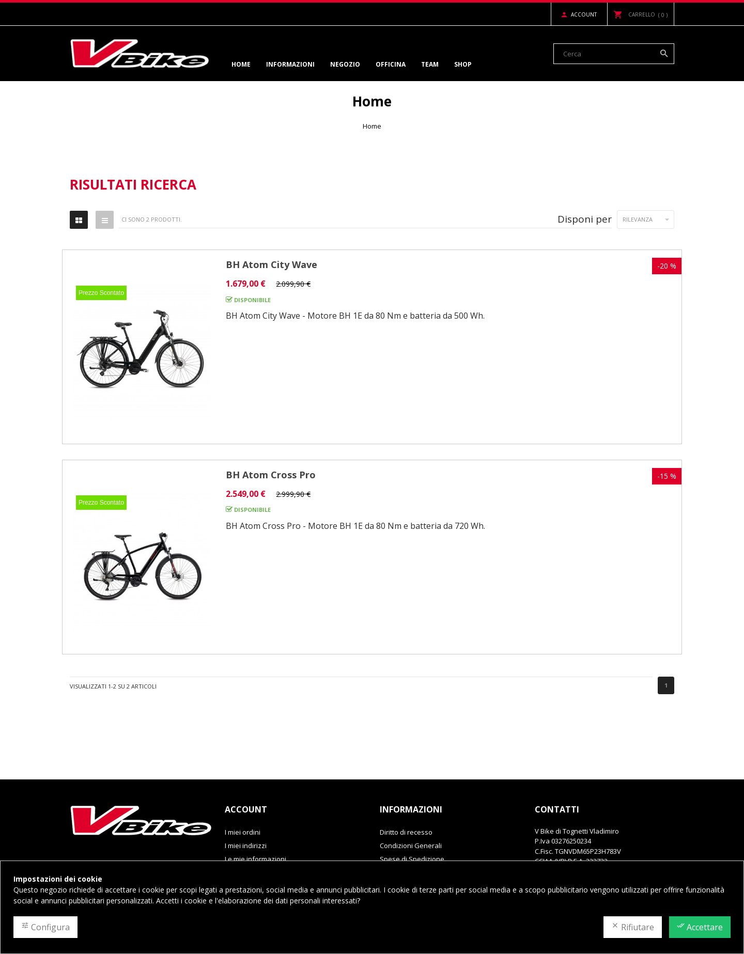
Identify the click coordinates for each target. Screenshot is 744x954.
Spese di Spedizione (412, 859)
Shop (463, 64)
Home (241, 64)
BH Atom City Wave (271, 264)
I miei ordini (242, 832)
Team (430, 64)
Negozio (345, 64)
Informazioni (290, 64)
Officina (391, 64)
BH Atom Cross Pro (271, 474)
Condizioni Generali (411, 845)
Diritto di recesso (406, 832)
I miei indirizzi (246, 845)
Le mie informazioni (255, 859)
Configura (45, 927)
